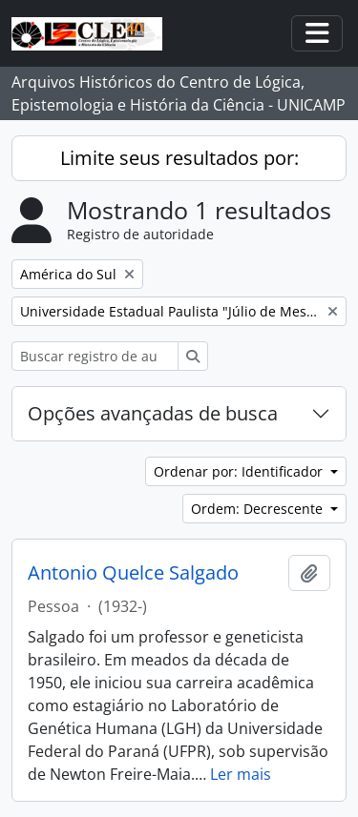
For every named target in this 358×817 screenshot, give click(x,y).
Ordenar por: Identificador (240, 471)
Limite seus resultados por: (179, 158)
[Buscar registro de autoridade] (95, 356)
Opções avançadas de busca (153, 413)
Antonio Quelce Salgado (133, 573)
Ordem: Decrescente (258, 509)
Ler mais (240, 774)
